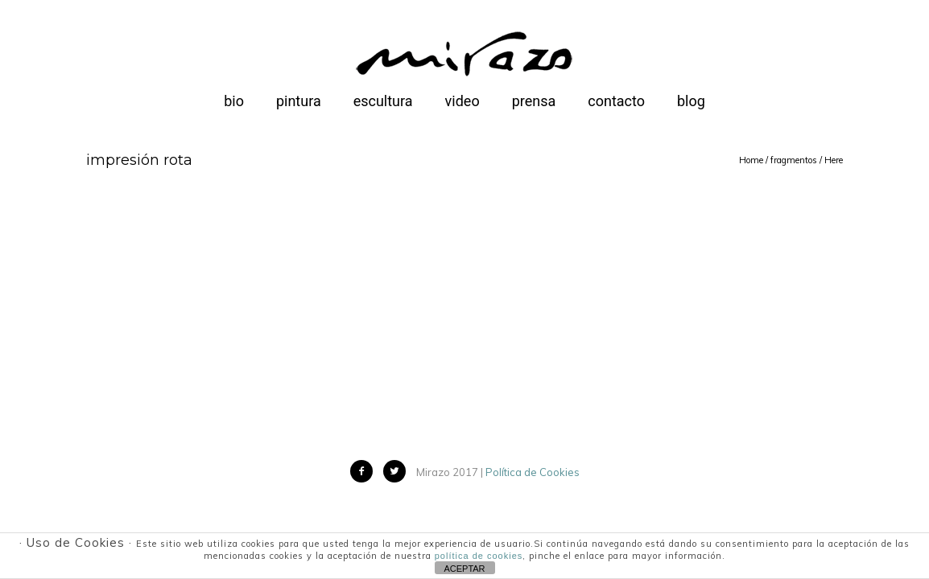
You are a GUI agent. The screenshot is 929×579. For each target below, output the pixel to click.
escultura (383, 100)
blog (691, 100)
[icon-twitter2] (398, 471)
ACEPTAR (464, 568)
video (462, 100)
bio (234, 100)
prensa (534, 100)
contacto (616, 100)
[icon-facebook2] (365, 471)
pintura (298, 100)
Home (751, 160)
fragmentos (793, 160)
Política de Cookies (532, 472)
